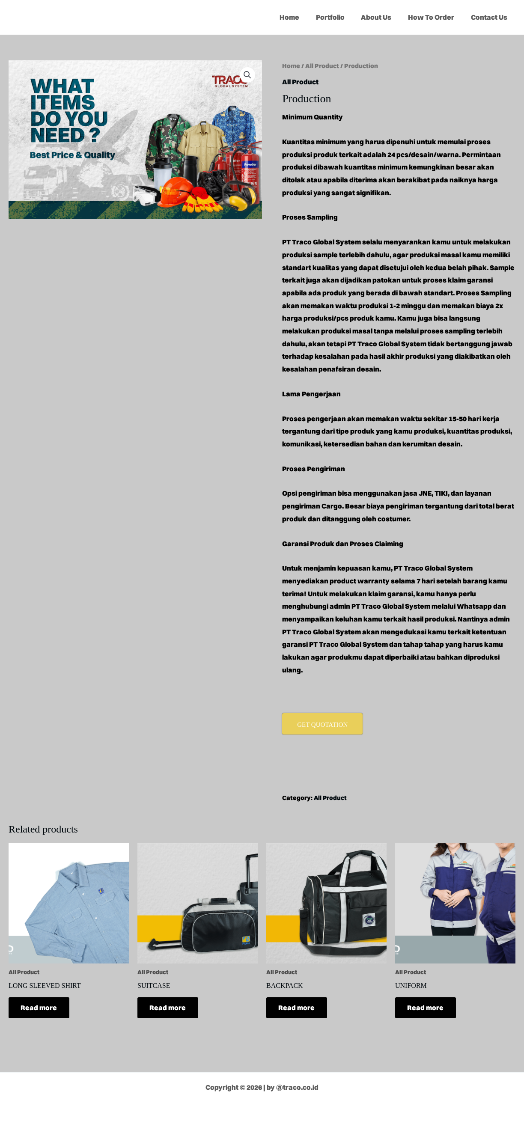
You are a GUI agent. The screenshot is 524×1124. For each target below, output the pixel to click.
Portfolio (340, 17)
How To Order (435, 17)
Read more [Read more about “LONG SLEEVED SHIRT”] (39, 1008)
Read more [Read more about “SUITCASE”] (168, 1008)
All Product (322, 66)
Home (302, 17)
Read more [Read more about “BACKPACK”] (297, 1008)
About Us (383, 17)
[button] (247, 75)
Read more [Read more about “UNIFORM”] (426, 1008)
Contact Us (490, 17)
